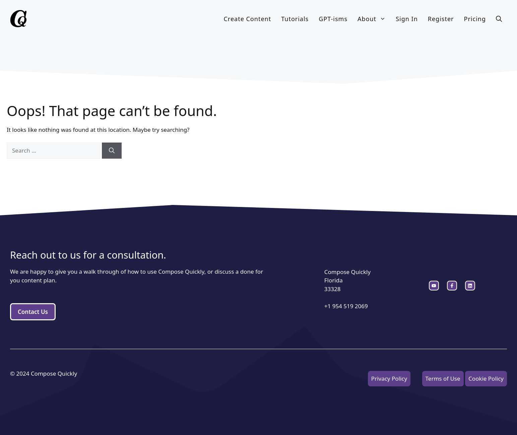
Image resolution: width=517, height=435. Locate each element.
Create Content (247, 19)
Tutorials (295, 19)
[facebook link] (470, 286)
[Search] (112, 151)
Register (441, 19)
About (374, 19)
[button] (499, 19)
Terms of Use (443, 378)
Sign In (407, 19)
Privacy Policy (389, 378)
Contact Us (33, 312)
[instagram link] (434, 286)
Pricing (475, 19)
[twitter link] (452, 286)
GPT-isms (333, 19)
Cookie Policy (486, 378)
